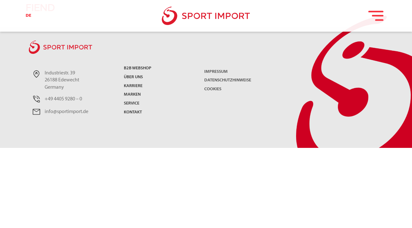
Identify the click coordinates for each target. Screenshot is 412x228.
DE (28, 15)
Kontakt (133, 113)
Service (131, 104)
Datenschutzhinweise (227, 80)
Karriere (133, 86)
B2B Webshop (137, 68)
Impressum (216, 71)
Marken (132, 95)
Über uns (133, 77)
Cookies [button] (212, 89)
